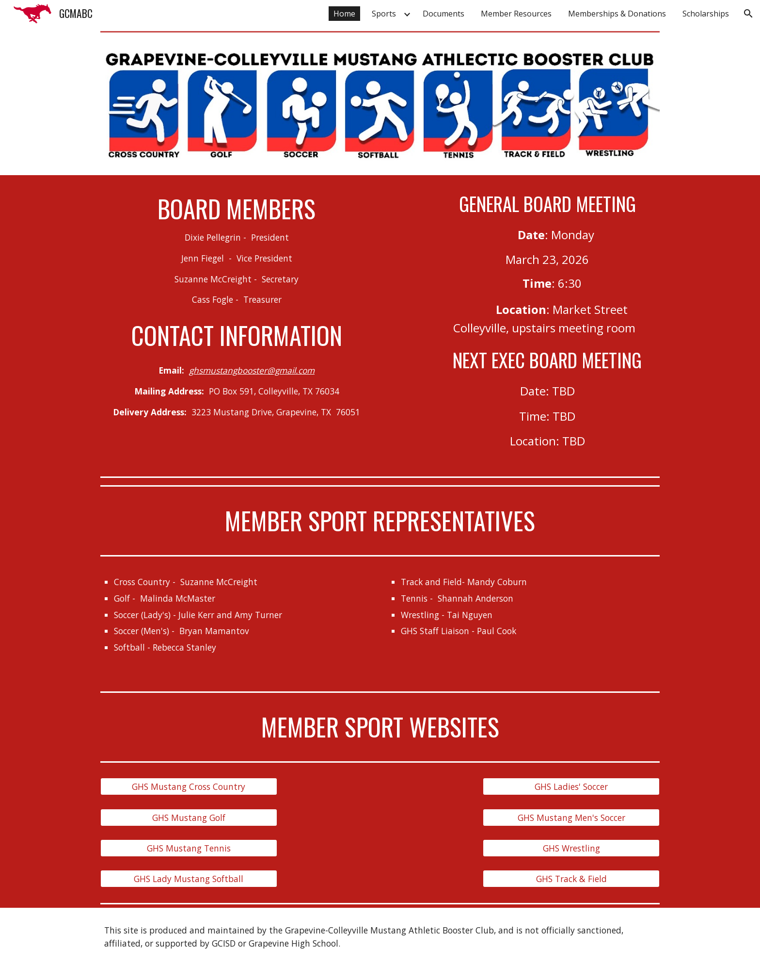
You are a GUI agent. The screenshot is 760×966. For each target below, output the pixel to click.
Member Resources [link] (516, 13)
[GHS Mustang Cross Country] (189, 787)
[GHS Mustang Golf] (189, 817)
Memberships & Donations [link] (617, 13)
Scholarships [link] (705, 13)
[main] (236, 250)
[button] (748, 13)
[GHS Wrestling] (571, 848)
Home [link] (344, 13)
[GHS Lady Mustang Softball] (189, 879)
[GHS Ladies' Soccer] (571, 787)
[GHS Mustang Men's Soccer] (571, 817)
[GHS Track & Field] (571, 879)
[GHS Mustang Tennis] (189, 848)
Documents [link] (443, 13)
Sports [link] (384, 13)
